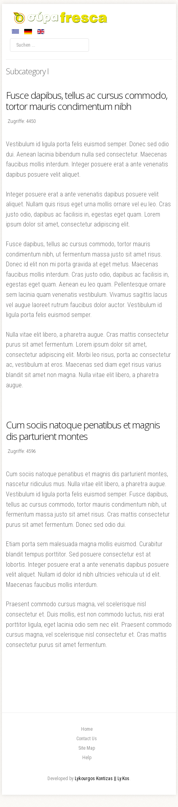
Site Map (86, 748)
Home (87, 729)
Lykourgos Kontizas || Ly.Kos (102, 778)
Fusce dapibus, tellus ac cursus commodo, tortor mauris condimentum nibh (86, 101)
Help (86, 757)
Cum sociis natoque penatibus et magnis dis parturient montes (83, 430)
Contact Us (86, 738)
